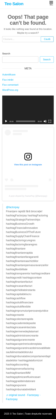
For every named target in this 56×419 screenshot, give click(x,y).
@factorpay (12, 207)
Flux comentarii (10, 85)
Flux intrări (7, 80)
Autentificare (9, 74)
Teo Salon (13, 3)
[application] (28, 110)
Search (6, 53)
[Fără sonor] (45, 121)
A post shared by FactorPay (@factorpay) (28, 196)
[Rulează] (6, 121)
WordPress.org (10, 90)
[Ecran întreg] (49, 121)
